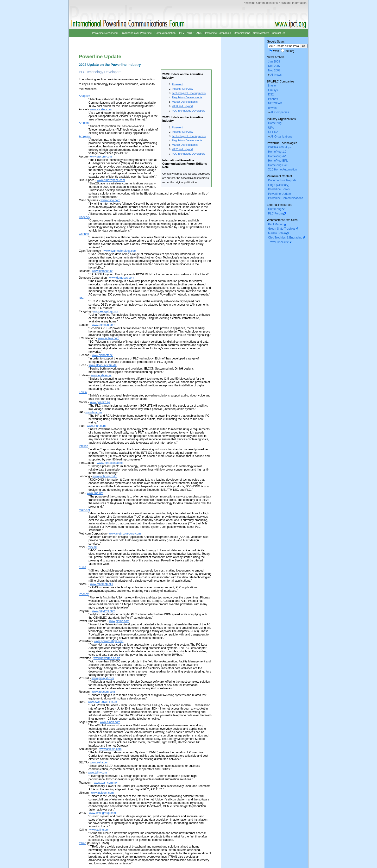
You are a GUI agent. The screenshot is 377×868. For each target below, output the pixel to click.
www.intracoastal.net (110, 463)
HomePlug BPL (278, 160)
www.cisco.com (110, 200)
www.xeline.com (99, 829)
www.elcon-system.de (103, 365)
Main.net (84, 510)
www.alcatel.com (101, 109)
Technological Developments (189, 93)
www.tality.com (97, 772)
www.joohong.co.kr (105, 476)
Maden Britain (277, 233)
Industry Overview (182, 88)
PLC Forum (275, 213)
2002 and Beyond (182, 149)
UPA (271, 127)
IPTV (181, 32)
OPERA (273, 132)
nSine (82, 567)
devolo (272, 108)
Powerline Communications (285, 198)
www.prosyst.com (103, 678)
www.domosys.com (121, 277)
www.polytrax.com (103, 611)
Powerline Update (279, 193)
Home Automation (165, 32)
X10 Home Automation (282, 169)
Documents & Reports (282, 180)
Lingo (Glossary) (278, 185)
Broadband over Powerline (136, 32)
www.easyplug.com (105, 311)
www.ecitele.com (108, 338)
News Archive (261, 32)
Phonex (84, 594)
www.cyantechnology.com (120, 250)
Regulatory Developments (187, 97)
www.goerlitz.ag (100, 402)
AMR (199, 32)
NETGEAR (275, 103)
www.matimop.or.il (101, 584)
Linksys (273, 90)
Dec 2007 (274, 66)
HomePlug (275, 123)
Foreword (177, 84)
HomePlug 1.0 (277, 151)
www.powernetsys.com (108, 641)
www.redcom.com (103, 691)
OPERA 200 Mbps (279, 147)
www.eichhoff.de (102, 355)
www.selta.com (99, 762)
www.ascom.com (101, 156)
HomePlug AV (277, 156)
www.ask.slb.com (110, 749)
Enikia (83, 392)
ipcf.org (289, 51)
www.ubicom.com (102, 792)
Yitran (82, 843)
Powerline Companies (218, 32)
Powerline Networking (105, 32)
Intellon (83, 446)
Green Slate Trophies (281, 228)
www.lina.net (95, 493)
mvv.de (92, 547)
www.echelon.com (103, 325)
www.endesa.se (101, 375)
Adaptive (84, 96)
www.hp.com (93, 412)
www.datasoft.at (102, 271)
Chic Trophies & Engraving (285, 237)
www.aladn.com (110, 722)
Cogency (84, 217)
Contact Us (278, 32)
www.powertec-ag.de (107, 658)
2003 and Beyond (182, 106)
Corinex (84, 234)
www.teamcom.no (105, 782)
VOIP (190, 32)
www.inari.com (96, 426)
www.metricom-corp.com (125, 533)
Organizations (242, 32)
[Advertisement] (135, 41)
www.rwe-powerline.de (102, 702)
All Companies (279, 112)
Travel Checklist (278, 242)
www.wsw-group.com (102, 813)
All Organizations (281, 136)
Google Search (276, 41)
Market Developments (185, 101)
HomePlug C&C (278, 165)
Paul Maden (275, 224)
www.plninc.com (119, 621)
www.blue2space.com (111, 180)
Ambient (84, 123)
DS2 (81, 298)
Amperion (85, 136)
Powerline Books (278, 189)
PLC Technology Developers (188, 110)
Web (276, 51)
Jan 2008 (274, 61)
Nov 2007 (274, 70)
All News (276, 74)
